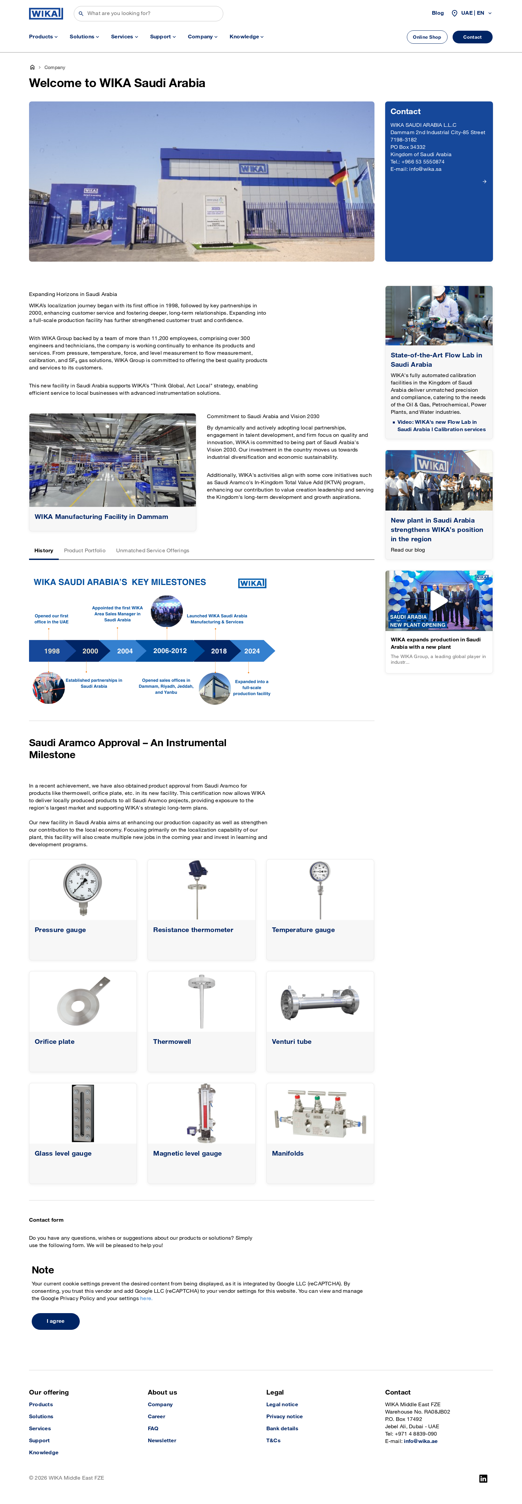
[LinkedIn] (483, 1479)
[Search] (148, 13)
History (43, 551)
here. (146, 1298)
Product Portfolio (84, 551)
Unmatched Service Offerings (152, 551)
